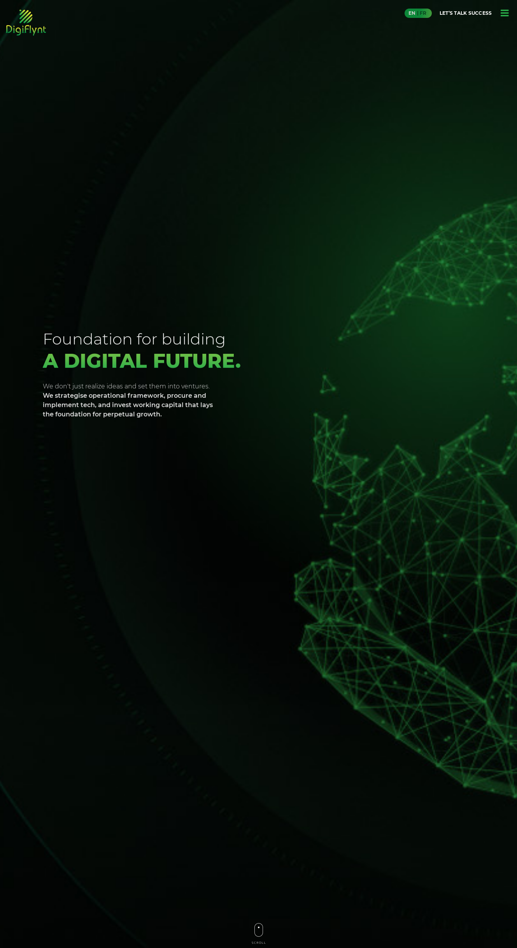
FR (423, 13)
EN (411, 13)
